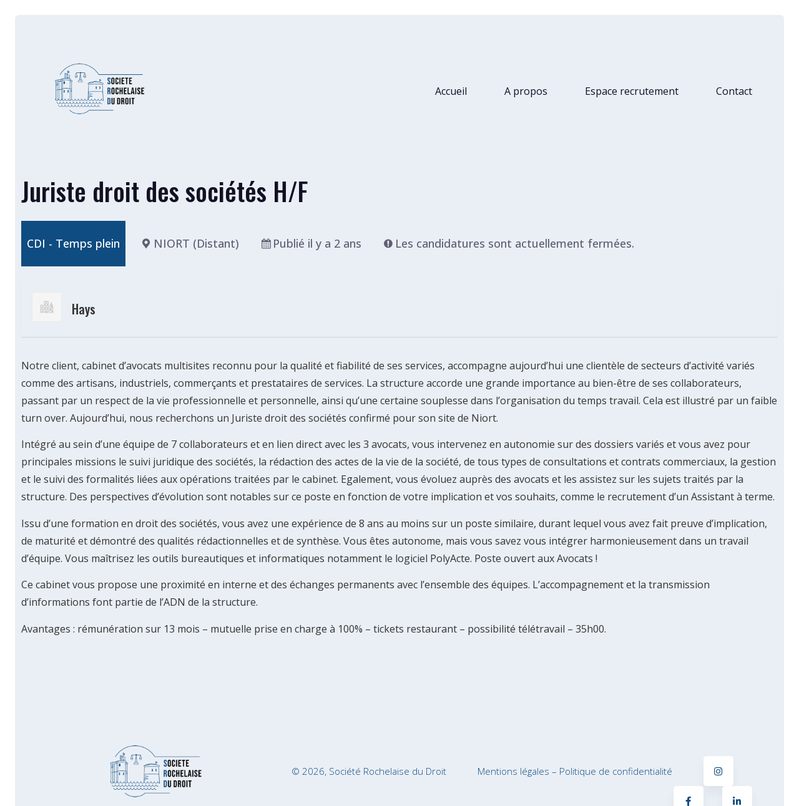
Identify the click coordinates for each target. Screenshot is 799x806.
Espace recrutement (632, 91)
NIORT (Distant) (196, 243)
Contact (734, 91)
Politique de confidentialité (615, 771)
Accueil (451, 91)
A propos (525, 91)
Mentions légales (513, 771)
